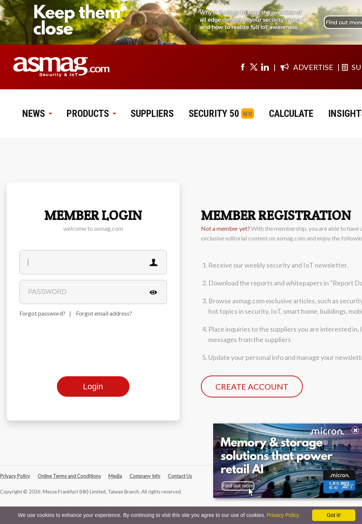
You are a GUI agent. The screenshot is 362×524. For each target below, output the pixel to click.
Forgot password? (42, 313)
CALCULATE (291, 113)
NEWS (37, 113)
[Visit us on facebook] (242, 67)
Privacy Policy (15, 476)
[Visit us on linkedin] (265, 67)
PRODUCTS (91, 113)
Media (115, 476)
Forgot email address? (104, 313)
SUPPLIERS (152, 113)
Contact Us (180, 476)
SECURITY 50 (214, 113)
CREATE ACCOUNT (251, 386)
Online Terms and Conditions (69, 476)
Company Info (144, 476)
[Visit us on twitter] (254, 67)
